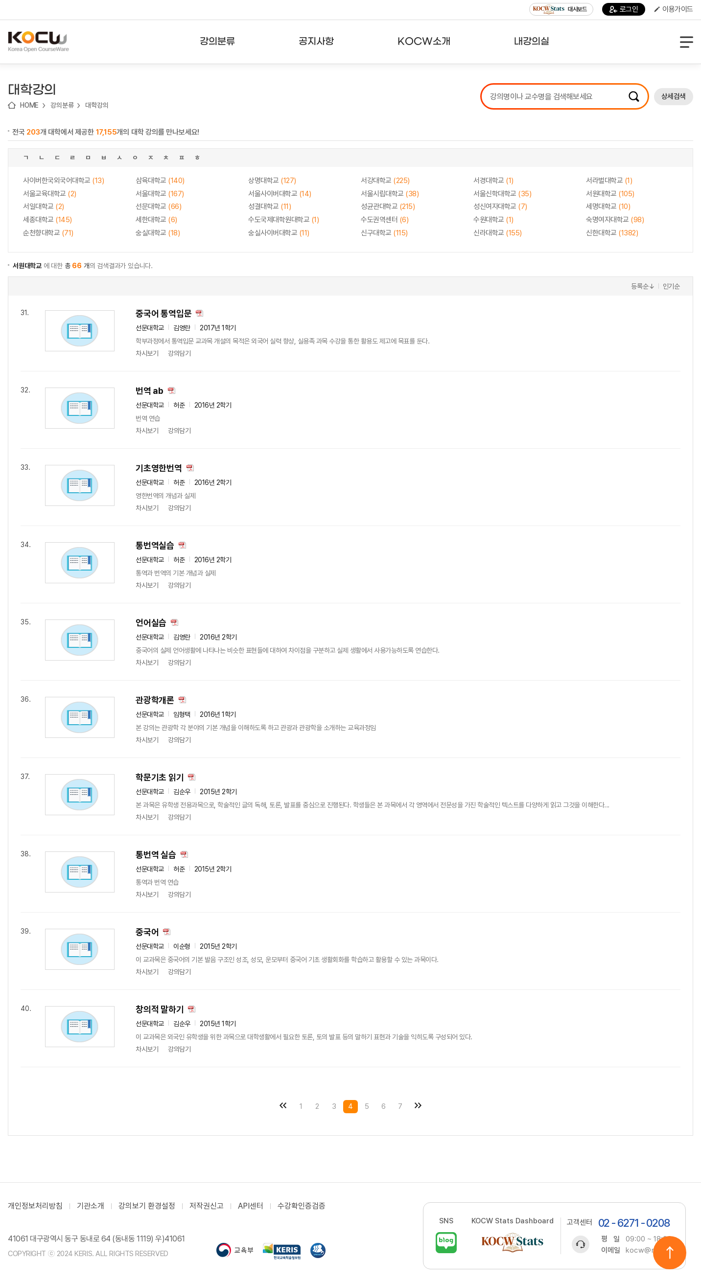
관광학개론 (155, 700)
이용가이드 (673, 9)
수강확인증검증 (302, 1206)
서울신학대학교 (502, 193)
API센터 (250, 1206)
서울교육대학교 (49, 193)
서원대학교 (610, 193)
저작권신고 (206, 1206)
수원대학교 (493, 219)
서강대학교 (385, 180)
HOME (29, 105)
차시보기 (147, 353)
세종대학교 (47, 219)
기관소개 (90, 1206)
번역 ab (150, 391)
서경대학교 (493, 180)
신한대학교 (612, 233)
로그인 (623, 9)
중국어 (147, 932)
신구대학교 (384, 233)
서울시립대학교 (390, 193)
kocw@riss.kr (649, 1250)
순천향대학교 (48, 233)
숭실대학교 (158, 233)
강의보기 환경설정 (146, 1206)
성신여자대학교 (500, 206)
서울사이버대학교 (279, 193)
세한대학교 (156, 219)
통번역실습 (155, 545)
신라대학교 (497, 233)
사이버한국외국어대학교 (63, 180)
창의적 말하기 (160, 1009)
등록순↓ (642, 286)
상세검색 (673, 96)
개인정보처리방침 (35, 1206)
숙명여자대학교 (615, 219)
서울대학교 (160, 193)
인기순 (671, 286)
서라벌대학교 (609, 180)
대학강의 (96, 105)
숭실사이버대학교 (278, 233)
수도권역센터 (384, 219)
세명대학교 (608, 206)
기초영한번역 (159, 468)
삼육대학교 (160, 180)
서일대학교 (43, 206)
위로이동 (669, 1252)
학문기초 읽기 (160, 777)
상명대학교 (272, 180)
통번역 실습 (156, 854)
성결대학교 (269, 206)
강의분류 (61, 105)
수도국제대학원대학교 (283, 219)
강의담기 (179, 353)
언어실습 (151, 623)
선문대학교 (158, 206)
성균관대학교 (388, 206)
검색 (634, 96)
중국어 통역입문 (163, 313)
